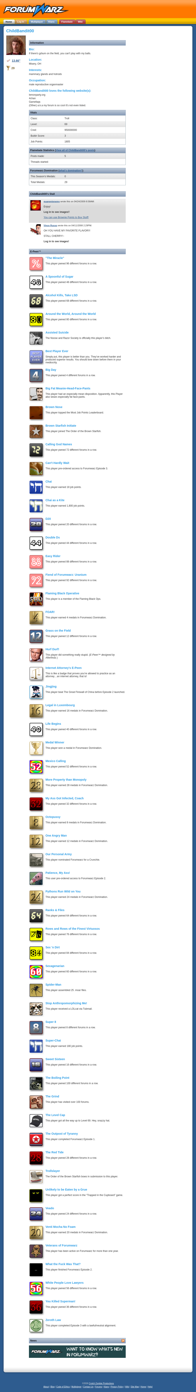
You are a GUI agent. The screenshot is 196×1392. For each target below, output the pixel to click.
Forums (98, 1387)
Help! (150, 1387)
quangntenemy (52, 201)
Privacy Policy (117, 1387)
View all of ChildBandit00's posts (75, 150)
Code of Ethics (63, 1387)
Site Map (135, 1387)
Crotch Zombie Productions (101, 1383)
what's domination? (70, 170)
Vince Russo (50, 225)
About (46, 1387)
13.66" (16, 60)
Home (143, 1387)
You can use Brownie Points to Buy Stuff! (66, 217)
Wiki (127, 1387)
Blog (52, 1387)
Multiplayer (76, 1387)
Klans (106, 1387)
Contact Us (88, 1387)
